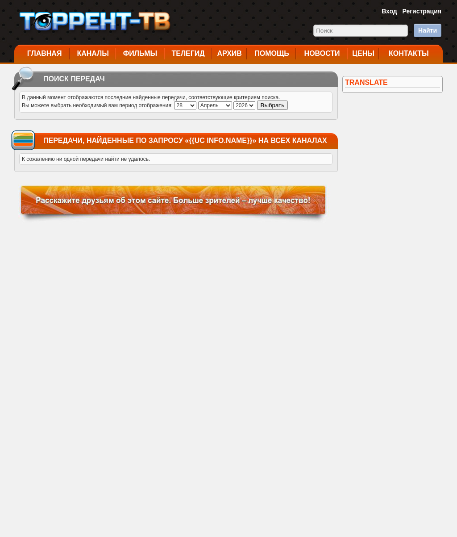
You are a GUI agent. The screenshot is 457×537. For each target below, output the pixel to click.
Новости (322, 53)
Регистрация (421, 11)
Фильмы (140, 53)
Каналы (93, 53)
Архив (229, 53)
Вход (389, 11)
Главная (44, 53)
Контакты (409, 53)
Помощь (271, 53)
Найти (427, 30)
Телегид (187, 53)
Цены (363, 53)
